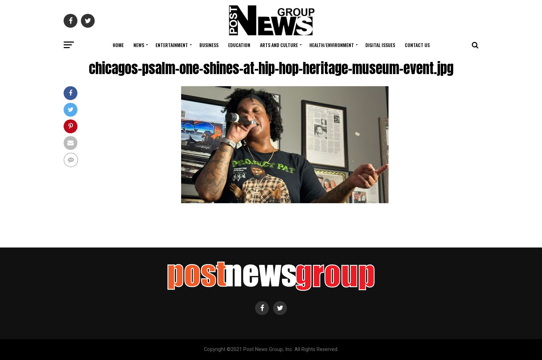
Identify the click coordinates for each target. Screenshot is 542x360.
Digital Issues (380, 44)
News (138, 44)
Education (239, 44)
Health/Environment (331, 44)
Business (208, 44)
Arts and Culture (279, 44)
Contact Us (417, 44)
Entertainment (172, 44)
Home (118, 44)
